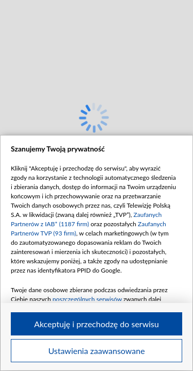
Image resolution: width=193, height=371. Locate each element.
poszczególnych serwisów (87, 299)
